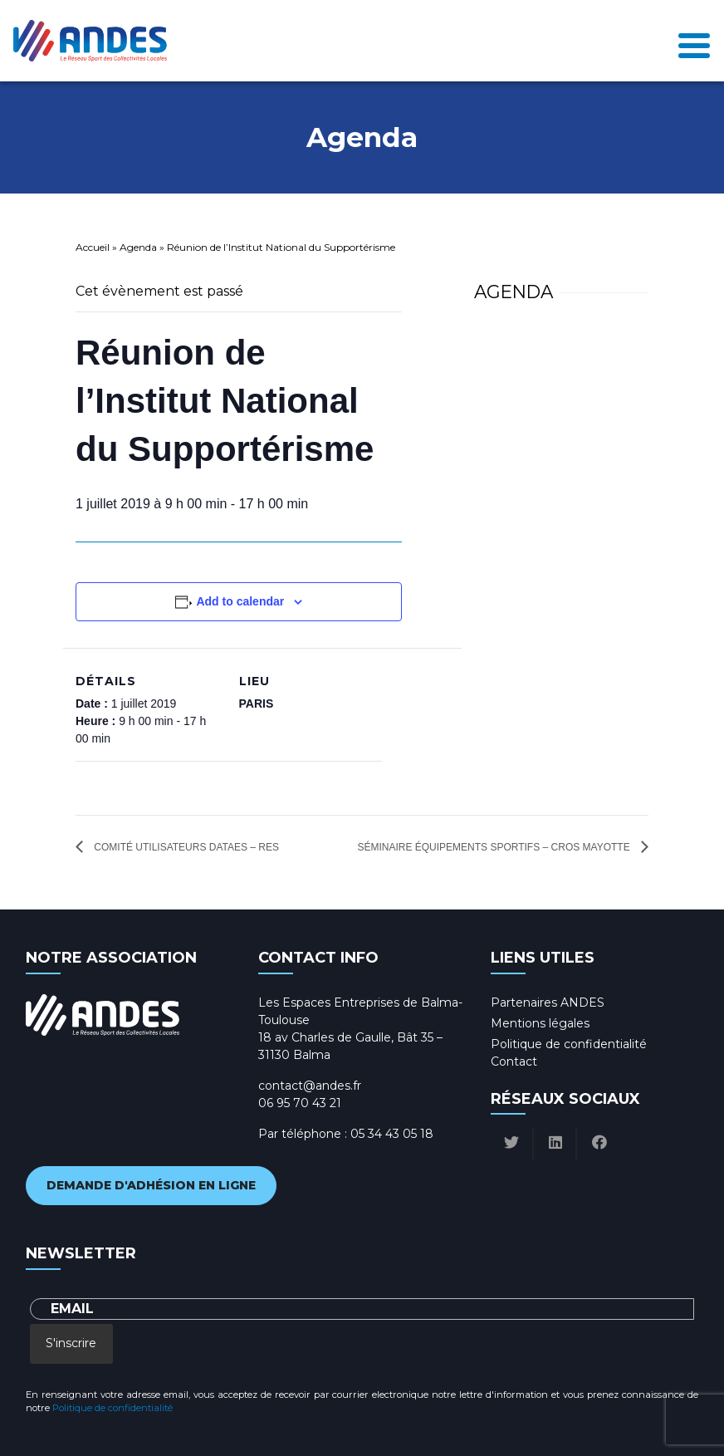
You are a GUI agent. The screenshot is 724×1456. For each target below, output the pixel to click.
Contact (514, 1061)
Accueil (93, 247)
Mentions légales (540, 1023)
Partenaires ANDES (547, 1002)
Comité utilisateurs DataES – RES (185, 847)
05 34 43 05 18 (391, 1133)
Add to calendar (240, 601)
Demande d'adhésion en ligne (151, 1185)
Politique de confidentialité (569, 1044)
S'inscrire (71, 1343)
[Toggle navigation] (694, 41)
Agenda (138, 247)
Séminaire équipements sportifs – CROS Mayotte (495, 847)
